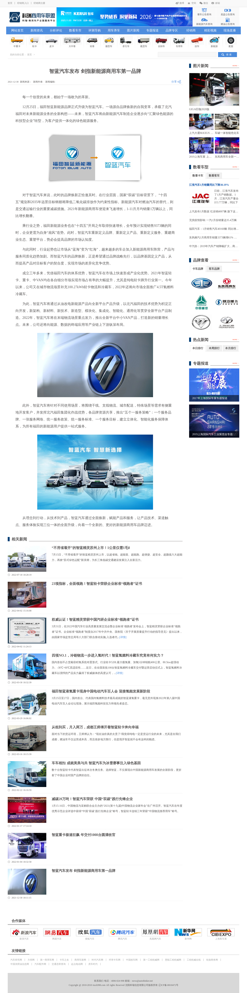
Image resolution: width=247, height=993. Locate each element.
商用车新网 (80, 960)
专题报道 (152, 30)
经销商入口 (23, 3)
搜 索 (229, 54)
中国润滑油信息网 (19, 964)
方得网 (31, 960)
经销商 (191, 30)
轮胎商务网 (212, 960)
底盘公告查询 (228, 14)
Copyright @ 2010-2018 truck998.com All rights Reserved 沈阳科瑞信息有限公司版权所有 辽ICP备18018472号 (123, 985)
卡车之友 (64, 960)
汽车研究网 (16, 960)
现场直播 (229, 30)
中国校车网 (132, 960)
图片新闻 (133, 30)
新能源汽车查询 (204, 24)
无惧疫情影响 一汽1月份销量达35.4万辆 (213, 220)
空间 (193, 3)
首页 (10, 3)
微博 (181, 3)
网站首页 (17, 30)
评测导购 (94, 30)
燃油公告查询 (228, 24)
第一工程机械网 (151, 960)
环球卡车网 (114, 960)
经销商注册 (39, 3)
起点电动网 (77, 964)
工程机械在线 (194, 960)
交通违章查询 (59, 964)
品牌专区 (172, 30)
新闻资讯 (36, 30)
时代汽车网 (97, 960)
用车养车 (114, 30)
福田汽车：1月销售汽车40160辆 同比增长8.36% (217, 228)
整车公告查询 (204, 14)
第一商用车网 (47, 960)
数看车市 (75, 30)
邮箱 (217, 3)
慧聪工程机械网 (173, 960)
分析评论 (56, 30)
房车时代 (93, 964)
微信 (205, 3)
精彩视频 (210, 30)
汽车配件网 (40, 964)
